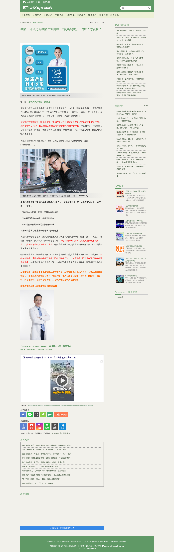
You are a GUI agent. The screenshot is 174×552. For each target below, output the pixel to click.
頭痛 (36, 405)
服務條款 (96, 541)
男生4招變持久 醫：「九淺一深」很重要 (37, 483)
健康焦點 (26, 15)
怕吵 (62, 405)
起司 (67, 405)
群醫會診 (59, 15)
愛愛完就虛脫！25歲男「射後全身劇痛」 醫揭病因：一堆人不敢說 (46, 454)
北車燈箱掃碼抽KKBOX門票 (134, 221)
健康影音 (114, 15)
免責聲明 (123, 541)
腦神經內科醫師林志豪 (84, 405)
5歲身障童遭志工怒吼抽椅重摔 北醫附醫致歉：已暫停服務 (44, 471)
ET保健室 (120, 297)
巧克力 (73, 405)
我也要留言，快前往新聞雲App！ (62, 528)
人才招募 (58, 541)
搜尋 (149, 7)
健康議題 (81, 15)
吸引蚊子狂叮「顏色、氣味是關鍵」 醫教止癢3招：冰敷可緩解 (131, 94)
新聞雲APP (46, 2)
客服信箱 (88, 541)
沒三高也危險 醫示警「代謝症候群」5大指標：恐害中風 (43, 462)
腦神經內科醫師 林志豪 (39, 102)
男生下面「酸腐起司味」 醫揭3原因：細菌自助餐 (41, 479)
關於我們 (66, 541)
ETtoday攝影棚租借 (131, 276)
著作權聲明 (114, 541)
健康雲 (37, 8)
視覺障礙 (52, 405)
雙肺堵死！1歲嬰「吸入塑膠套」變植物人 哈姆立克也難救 (131, 39)
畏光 (41, 405)
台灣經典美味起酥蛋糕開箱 (133, 246)
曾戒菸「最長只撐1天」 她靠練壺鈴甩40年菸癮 (40, 466)
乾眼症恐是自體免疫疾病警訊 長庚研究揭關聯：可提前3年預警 (46, 458)
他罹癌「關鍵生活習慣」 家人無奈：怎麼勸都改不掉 (131, 66)
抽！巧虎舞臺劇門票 (131, 206)
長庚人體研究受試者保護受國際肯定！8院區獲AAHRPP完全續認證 (47, 445)
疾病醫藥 (70, 15)
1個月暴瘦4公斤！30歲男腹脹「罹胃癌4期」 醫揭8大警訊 (44, 450)
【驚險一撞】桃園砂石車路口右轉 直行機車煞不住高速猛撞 (49, 357)
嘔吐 (58, 405)
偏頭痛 (31, 405)
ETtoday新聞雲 (28, 2)
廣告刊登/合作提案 (77, 541)
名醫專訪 (37, 15)
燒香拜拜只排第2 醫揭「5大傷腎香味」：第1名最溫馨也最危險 (46, 475)
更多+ (146, 105)
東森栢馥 (103, 15)
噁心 (45, 405)
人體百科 (48, 15)
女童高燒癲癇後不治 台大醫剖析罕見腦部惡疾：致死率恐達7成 (131, 87)
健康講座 (92, 15)
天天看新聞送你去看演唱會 (133, 233)
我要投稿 (50, 541)
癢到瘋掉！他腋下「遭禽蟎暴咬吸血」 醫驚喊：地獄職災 (131, 45)
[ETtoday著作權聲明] (60, 433)
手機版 (38, 2)
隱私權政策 (105, 541)
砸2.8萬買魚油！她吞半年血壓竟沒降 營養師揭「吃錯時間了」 (131, 52)
